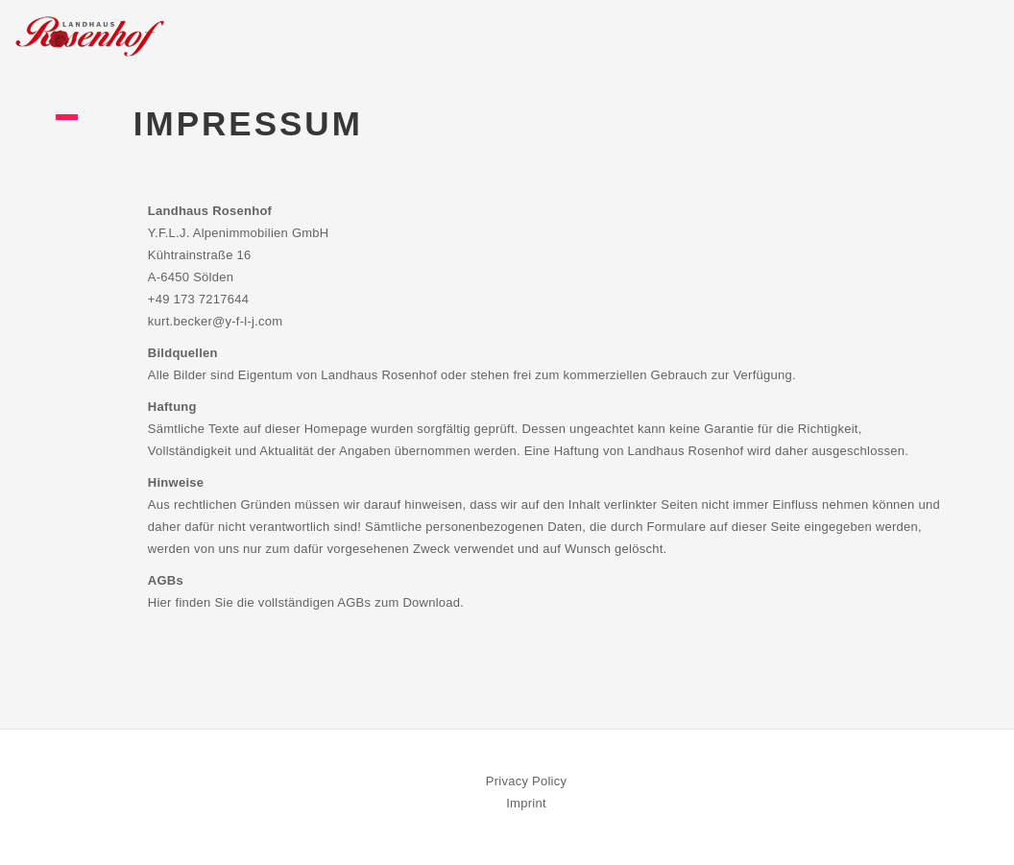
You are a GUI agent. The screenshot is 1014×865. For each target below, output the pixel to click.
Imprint (526, 803)
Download (431, 602)
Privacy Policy (526, 781)
